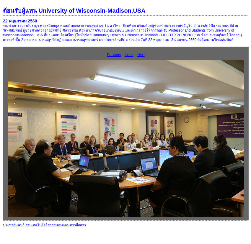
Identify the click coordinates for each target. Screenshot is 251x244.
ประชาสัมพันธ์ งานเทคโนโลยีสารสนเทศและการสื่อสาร (44, 225)
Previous (114, 55)
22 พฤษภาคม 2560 (20, 21)
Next (141, 55)
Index (129, 55)
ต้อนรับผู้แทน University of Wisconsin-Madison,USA (74, 10)
